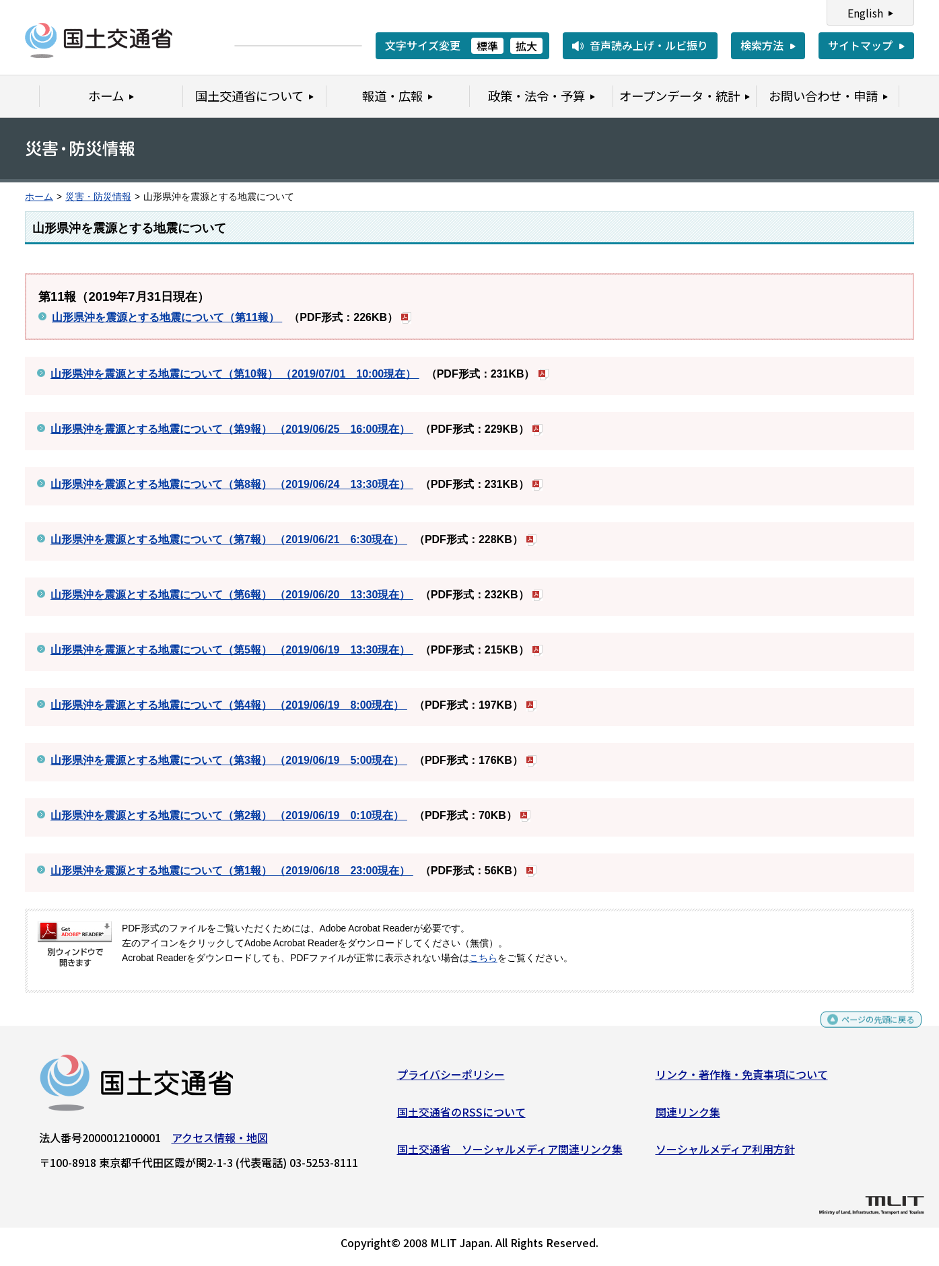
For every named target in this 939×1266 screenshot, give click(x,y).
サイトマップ (860, 45)
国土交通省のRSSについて (461, 1117)
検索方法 (762, 45)
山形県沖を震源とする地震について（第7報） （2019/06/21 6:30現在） (228, 539)
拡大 (526, 46)
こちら (483, 958)
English (865, 13)
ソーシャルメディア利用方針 (725, 1154)
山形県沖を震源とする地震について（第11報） (167, 317)
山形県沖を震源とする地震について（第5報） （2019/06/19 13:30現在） (231, 650)
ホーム (39, 197)
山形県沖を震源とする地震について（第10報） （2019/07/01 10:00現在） (234, 374)
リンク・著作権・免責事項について (742, 1079)
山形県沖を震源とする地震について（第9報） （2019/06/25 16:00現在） (231, 429)
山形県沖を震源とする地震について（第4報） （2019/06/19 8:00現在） (228, 705)
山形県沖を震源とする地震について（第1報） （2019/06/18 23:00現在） (231, 870)
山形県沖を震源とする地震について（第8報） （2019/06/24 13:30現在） (231, 484)
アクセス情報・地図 (220, 1143)
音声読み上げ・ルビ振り (649, 45)
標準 (487, 46)
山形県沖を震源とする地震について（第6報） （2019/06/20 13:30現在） (231, 594)
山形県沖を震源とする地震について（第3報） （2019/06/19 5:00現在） (228, 760)
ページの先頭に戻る (866, 1031)
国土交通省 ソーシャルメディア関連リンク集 (510, 1154)
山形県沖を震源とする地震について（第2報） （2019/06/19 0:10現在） (228, 815)
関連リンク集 (688, 1117)
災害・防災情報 (98, 197)
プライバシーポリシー (451, 1079)
